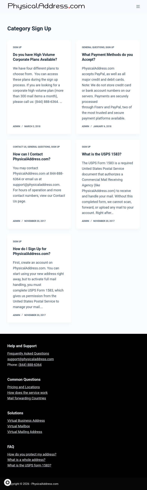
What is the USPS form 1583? (29, 465)
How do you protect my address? (31, 454)
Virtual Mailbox (18, 426)
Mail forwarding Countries (26, 398)
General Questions (93, 47)
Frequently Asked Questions (28, 353)
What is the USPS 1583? (102, 154)
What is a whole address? (26, 459)
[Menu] (138, 6)
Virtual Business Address (26, 420)
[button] (7, 482)
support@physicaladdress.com (30, 359)
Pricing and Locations (23, 387)
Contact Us (19, 146)
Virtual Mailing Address (24, 431)
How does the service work (27, 392)
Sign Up (17, 47)
